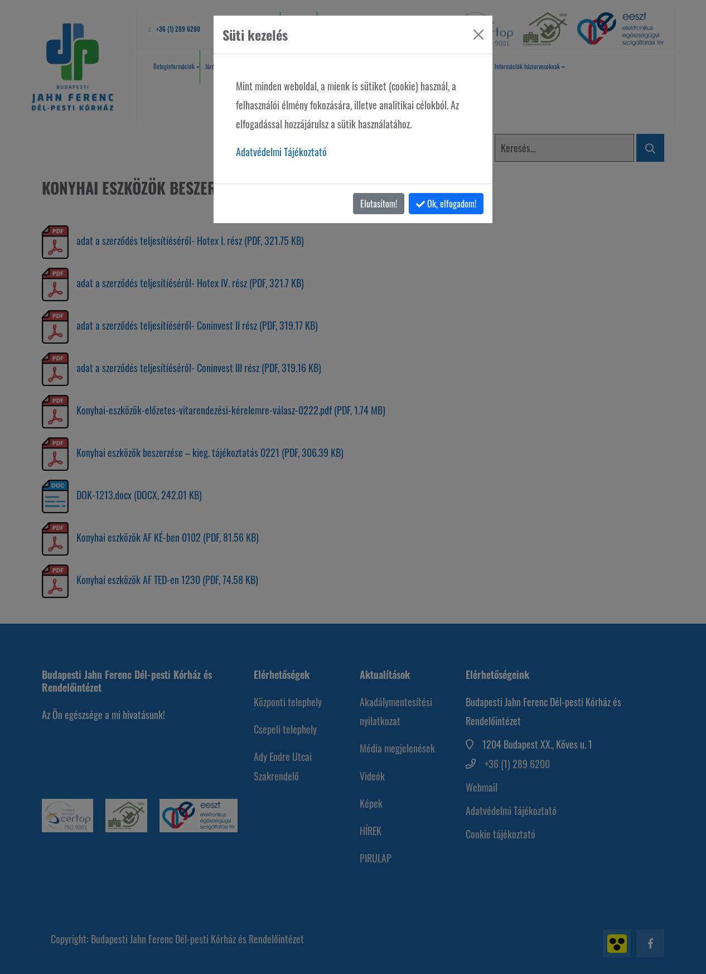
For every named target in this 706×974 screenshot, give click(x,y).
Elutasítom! (378, 203)
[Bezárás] (478, 34)
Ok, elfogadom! (446, 203)
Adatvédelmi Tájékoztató (281, 151)
